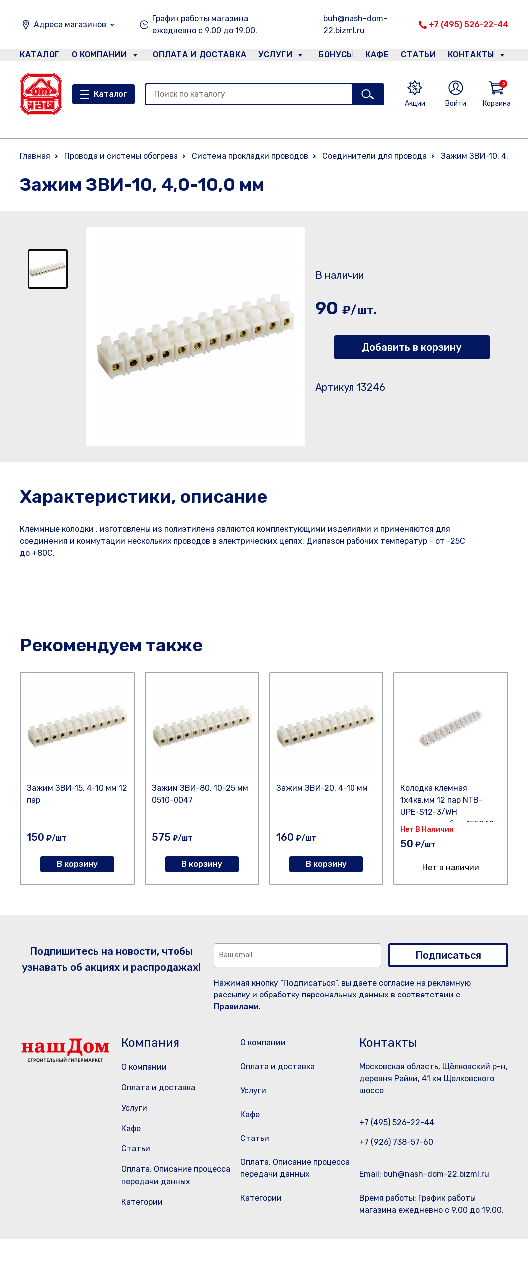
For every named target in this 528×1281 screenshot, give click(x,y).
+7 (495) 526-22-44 (468, 24)
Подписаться (448, 955)
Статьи (421, 56)
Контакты (476, 56)
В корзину (77, 864)
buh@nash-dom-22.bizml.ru (355, 24)
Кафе (376, 56)
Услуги (271, 56)
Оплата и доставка (195, 56)
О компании (99, 56)
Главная (35, 156)
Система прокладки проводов (250, 156)
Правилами (236, 1006)
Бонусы (331, 56)
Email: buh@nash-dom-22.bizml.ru (424, 1174)
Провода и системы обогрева (121, 156)
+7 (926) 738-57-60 (396, 1142)
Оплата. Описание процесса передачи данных (294, 1209)
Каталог (38, 56)
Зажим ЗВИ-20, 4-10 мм (322, 788)
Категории (142, 1202)
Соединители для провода (374, 156)
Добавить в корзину (411, 347)
